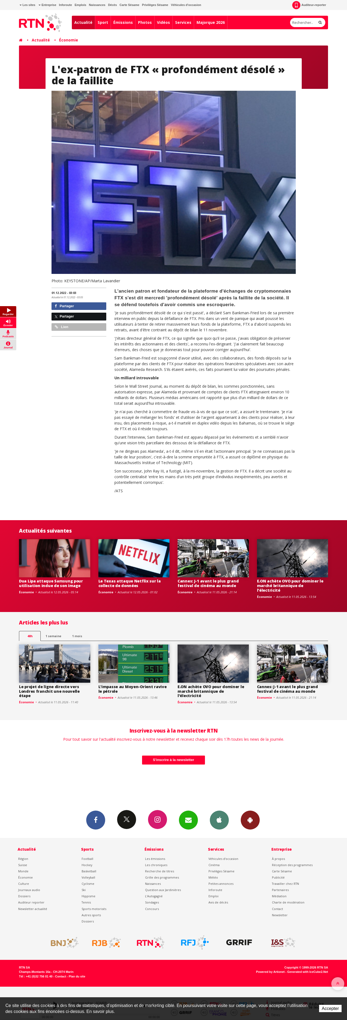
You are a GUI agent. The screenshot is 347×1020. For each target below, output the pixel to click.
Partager (64, 306)
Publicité (278, 877)
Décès (112, 5)
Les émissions (155, 858)
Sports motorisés (94, 909)
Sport (103, 22)
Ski (84, 890)
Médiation (279, 896)
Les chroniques (156, 865)
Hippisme (88, 896)
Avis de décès (218, 902)
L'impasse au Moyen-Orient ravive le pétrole (132, 689)
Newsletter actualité (32, 909)
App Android (250, 820)
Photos (145, 22)
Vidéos (163, 22)
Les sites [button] (27, 5)
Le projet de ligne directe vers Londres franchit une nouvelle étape (49, 691)
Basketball (89, 871)
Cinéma (214, 865)
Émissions (123, 22)
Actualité (83, 22)
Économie (68, 40)
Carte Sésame (129, 5)
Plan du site (77, 976)
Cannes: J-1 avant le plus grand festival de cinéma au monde (208, 583)
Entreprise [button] (47, 5)
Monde (23, 871)
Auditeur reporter (31, 902)
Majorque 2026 (211, 22)
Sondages (152, 902)
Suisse (22, 865)
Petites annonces (220, 883)
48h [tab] (30, 636)
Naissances (97, 5)
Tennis (86, 902)
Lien (61, 327)
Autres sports (91, 915)
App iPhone (219, 820)
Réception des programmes (292, 865)
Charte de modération (288, 902)
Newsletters (188, 820)
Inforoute (65, 5)
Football (87, 858)
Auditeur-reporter (309, 5)
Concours (152, 909)
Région (23, 858)
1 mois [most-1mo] (77, 636)
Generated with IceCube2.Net (307, 971)
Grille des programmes (162, 877)
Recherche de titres (159, 871)
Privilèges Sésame (155, 5)
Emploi (213, 896)
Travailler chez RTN (285, 883)
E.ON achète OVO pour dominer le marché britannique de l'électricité (290, 585)
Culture (23, 883)
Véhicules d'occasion (186, 5)
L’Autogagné (154, 896)
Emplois (80, 5)
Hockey (87, 865)
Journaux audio (29, 890)
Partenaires (280, 890)
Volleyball (88, 877)
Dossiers (24, 896)
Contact (277, 909)
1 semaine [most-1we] (53, 636)
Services (183, 22)
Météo (213, 877)
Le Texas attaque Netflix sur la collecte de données (129, 583)
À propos (278, 858)
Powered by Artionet (270, 971)
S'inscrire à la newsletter (173, 760)
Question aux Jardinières (163, 890)
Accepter (330, 1008)
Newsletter (280, 915)
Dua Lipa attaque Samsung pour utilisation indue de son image (51, 583)
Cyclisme (88, 883)
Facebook (95, 820)
